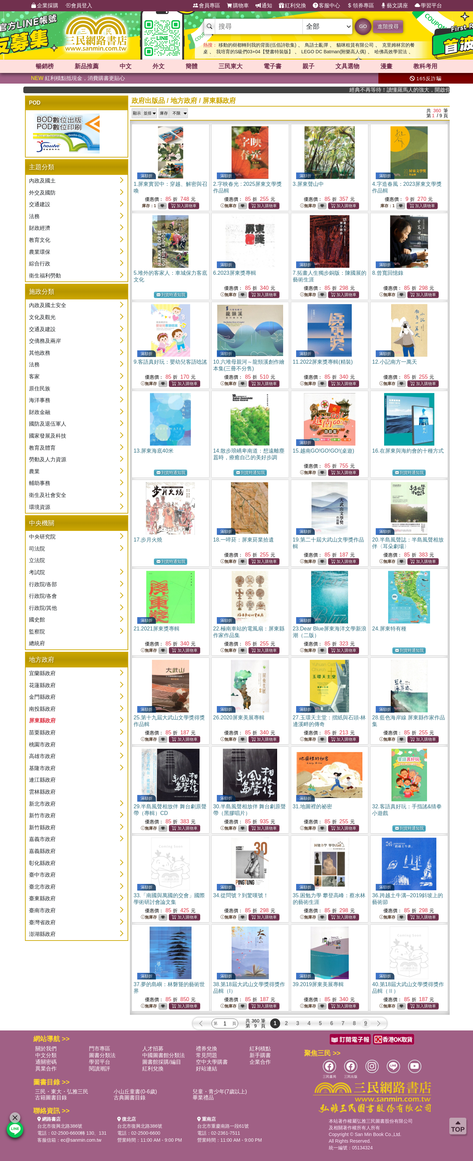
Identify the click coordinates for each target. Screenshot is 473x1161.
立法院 (37, 560)
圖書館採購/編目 (161, 1062)
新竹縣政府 (42, 827)
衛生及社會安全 (47, 495)
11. (323, 362)
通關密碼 (46, 1062)
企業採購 (44, 5)
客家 (34, 376)
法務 (34, 216)
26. (238, 717)
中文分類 (46, 1055)
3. (308, 184)
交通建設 (39, 204)
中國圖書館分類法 (163, 1055)
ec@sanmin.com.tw (81, 1140)
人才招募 (153, 1048)
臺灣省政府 (42, 922)
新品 (87, 66)
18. (243, 540)
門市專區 (99, 1048)
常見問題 (206, 1055)
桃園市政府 (42, 744)
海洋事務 (39, 400)
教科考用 (425, 66)
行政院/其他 (43, 608)
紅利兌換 (292, 5)
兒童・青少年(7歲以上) (220, 1091)
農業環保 (39, 252)
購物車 (238, 5)
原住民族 (39, 388)
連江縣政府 (42, 780)
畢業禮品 (203, 1097)
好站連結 (206, 1068)
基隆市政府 (42, 768)
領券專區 (360, 5)
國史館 (37, 619)
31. (312, 806)
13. (154, 451)
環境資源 (39, 507)
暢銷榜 (45, 66)
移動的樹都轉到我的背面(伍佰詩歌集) (257, 45)
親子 (308, 66)
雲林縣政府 (42, 792)
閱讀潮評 (99, 1068)
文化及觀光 (42, 317)
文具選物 (347, 66)
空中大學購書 (212, 1062)
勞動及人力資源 (47, 459)
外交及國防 (42, 192)
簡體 (192, 66)
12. (394, 362)
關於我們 (46, 1048)
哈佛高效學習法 (390, 51)
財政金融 (39, 412)
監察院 (37, 631)
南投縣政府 (42, 709)
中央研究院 (42, 537)
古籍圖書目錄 (51, 1097)
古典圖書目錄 (130, 1097)
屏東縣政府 (42, 720)
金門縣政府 (42, 697)
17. (148, 540)
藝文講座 (394, 5)
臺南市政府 (42, 910)
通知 (263, 5)
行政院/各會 (43, 596)
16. (407, 451)
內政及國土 (42, 181)
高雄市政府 (42, 756)
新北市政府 (42, 804)
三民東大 (230, 66)
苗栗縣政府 (42, 732)
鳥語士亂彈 (316, 45)
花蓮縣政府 (42, 685)
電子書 (272, 66)
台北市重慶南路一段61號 (223, 1126)
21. (157, 628)
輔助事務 (39, 483)
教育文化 (39, 240)
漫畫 (386, 66)
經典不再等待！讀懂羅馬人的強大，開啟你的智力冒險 (417, 90)
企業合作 (260, 1062)
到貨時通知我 (171, 295)
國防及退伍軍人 (47, 424)
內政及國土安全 (47, 305)
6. (234, 273)
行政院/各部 (43, 584)
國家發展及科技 (47, 436)
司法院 (37, 549)
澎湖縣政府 (42, 934)
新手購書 (260, 1055)
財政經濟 (39, 228)
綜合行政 (39, 263)
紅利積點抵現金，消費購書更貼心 (78, 78)
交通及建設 (42, 329)
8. (387, 273)
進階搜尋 (388, 26)
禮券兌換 (206, 1048)
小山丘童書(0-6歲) (135, 1091)
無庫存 (228, 206)
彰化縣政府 (42, 863)
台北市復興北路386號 (59, 1126)
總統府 (37, 643)
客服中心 (326, 5)
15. (323, 451)
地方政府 (184, 100)
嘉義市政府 (42, 839)
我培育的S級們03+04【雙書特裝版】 (254, 51)
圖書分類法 (102, 1055)
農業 (34, 471)
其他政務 (39, 353)
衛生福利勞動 (45, 275)
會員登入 (78, 5)
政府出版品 (148, 100)
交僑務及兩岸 (45, 341)
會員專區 (206, 5)
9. (170, 362)
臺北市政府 (42, 887)
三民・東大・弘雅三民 (61, 1091)
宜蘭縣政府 (42, 673)
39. (318, 984)
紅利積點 (260, 1048)
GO (363, 26)
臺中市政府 (42, 875)
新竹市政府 (42, 815)
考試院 (37, 572)
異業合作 (46, 1068)
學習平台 (428, 5)
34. (240, 895)
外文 (159, 66)
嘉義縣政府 (42, 851)
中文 (126, 66)
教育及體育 (42, 448)
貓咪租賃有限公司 (355, 45)
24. (389, 628)
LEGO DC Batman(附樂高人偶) (333, 51)
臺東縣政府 (42, 898)
